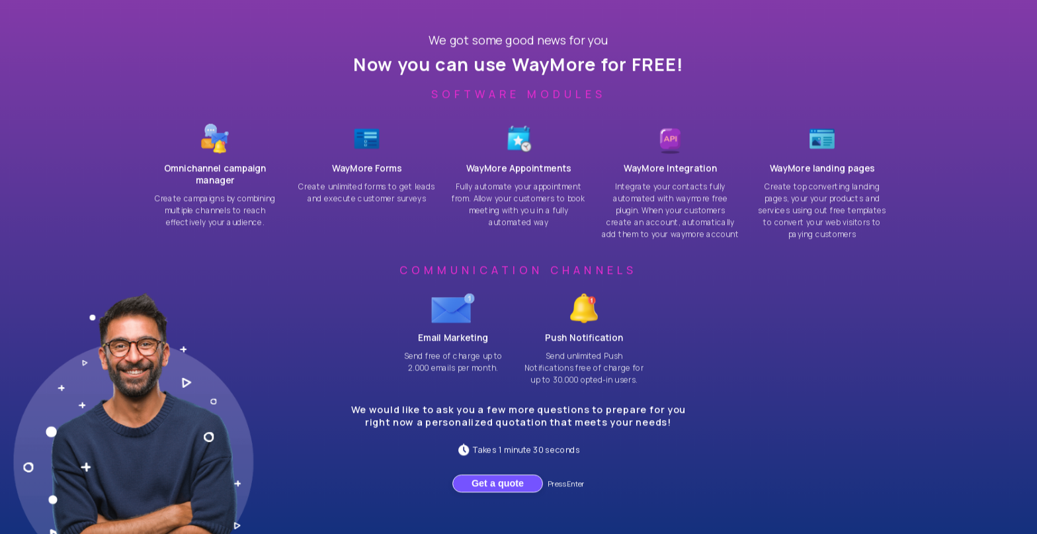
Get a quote (498, 491)
